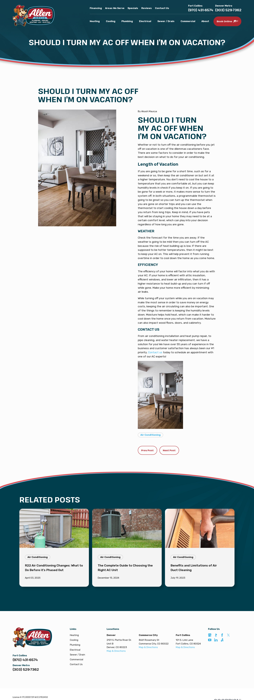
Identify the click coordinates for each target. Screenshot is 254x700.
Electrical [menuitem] (145, 21)
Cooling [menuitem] (110, 21)
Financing (96, 8)
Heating (74, 635)
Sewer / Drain (77, 654)
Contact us (155, 352)
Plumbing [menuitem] (127, 21)
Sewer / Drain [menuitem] (165, 21)
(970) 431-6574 (200, 10)
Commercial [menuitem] (188, 21)
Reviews (146, 8)
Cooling (74, 640)
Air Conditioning (150, 434)
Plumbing (75, 644)
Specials (133, 8)
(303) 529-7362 (228, 10)
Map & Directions (116, 650)
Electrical (75, 649)
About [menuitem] (205, 21)
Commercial (76, 659)
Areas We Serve (114, 8)
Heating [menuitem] (95, 21)
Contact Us (162, 8)
